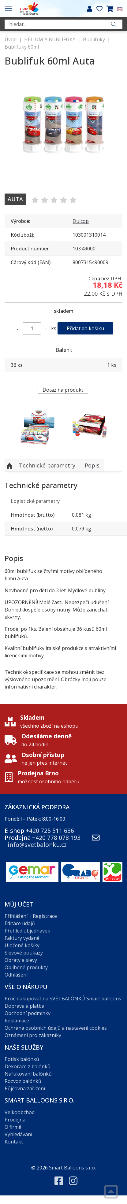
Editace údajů (20, 923)
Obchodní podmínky (27, 1013)
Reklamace (17, 1020)
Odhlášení (16, 974)
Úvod (11, 39)
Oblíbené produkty (26, 967)
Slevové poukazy (24, 952)
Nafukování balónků (28, 1073)
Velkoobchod (20, 1112)
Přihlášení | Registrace (31, 916)
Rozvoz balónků (23, 1081)
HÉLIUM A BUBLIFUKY (49, 39)
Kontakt (14, 1141)
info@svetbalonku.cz (37, 844)
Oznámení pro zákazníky (33, 1035)
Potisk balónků (22, 1059)
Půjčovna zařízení (25, 1088)
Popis (92, 465)
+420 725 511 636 (50, 830)
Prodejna (15, 1119)
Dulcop (81, 221)
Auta (15, 199)
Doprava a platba (24, 1006)
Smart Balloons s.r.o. (72, 1167)
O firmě (13, 1127)
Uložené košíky (22, 945)
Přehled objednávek (27, 930)
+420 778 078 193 (56, 837)
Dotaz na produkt (63, 389)
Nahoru (9, 465)
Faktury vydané (22, 938)
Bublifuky (94, 39)
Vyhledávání (18, 1134)
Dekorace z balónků (27, 1066)
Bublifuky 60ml (22, 46)
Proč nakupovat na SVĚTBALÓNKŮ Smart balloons (63, 998)
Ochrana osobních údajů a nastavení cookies (56, 1028)
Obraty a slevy (21, 960)
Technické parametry (47, 465)
